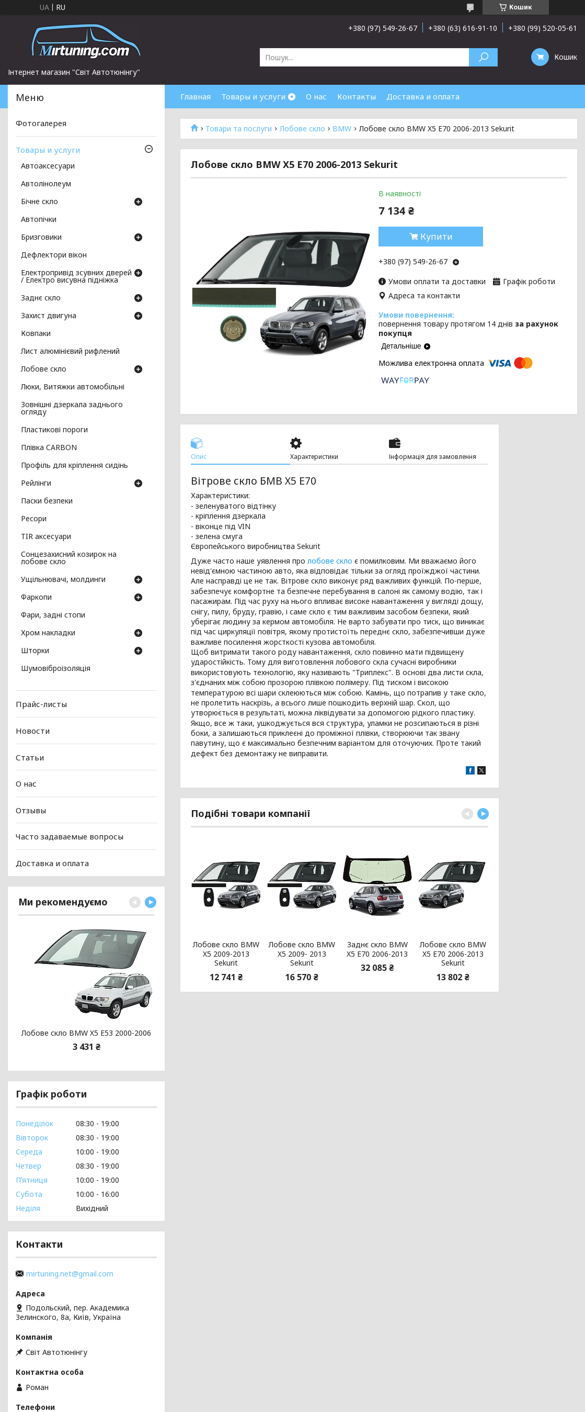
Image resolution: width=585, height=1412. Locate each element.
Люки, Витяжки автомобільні (72, 387)
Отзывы (31, 810)
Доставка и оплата (423, 96)
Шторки (35, 651)
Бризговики (41, 237)
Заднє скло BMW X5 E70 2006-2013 (377, 949)
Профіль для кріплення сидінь (74, 466)
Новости (33, 730)
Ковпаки (36, 334)
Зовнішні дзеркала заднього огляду (72, 409)
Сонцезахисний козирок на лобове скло (69, 558)
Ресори (34, 519)
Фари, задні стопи (53, 615)
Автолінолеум (46, 184)
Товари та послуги (238, 128)
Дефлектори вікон (54, 255)
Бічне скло (39, 202)
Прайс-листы (41, 704)
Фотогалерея (41, 123)
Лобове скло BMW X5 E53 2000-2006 (86, 1033)
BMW (341, 128)
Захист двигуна (48, 316)
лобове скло (329, 561)
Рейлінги (36, 483)
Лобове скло (302, 128)
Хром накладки (48, 633)
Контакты (356, 96)
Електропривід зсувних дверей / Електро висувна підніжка (76, 277)
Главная (195, 96)
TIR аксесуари (46, 537)
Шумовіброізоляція (55, 669)
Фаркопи (36, 597)
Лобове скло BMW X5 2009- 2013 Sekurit (302, 954)
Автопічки (38, 220)
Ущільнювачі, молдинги (63, 580)
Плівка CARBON (49, 448)
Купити (436, 236)
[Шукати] (483, 57)
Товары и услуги (253, 96)
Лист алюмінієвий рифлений (70, 352)
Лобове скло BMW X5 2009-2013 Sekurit (226, 954)
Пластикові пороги (54, 430)
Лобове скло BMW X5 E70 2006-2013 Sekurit (453, 954)
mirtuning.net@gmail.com (69, 1274)
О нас (316, 96)
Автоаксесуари (48, 166)
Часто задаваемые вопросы (69, 836)
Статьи (30, 757)
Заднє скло (41, 298)
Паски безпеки (47, 501)
